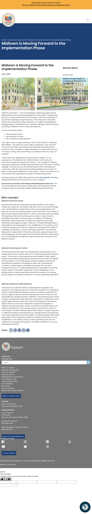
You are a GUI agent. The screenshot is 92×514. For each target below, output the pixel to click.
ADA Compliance (8, 388)
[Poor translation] (7, 479)
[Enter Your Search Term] (44, 362)
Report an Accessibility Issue (13, 436)
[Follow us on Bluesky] (25, 446)
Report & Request (8, 368)
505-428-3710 (7, 429)
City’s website (44, 177)
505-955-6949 (7, 423)
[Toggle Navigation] (87, 20)
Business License (8, 374)
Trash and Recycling (9, 381)
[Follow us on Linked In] (47, 441)
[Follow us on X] (69, 441)
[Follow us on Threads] (47, 446)
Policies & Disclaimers (8, 465)
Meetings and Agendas (10, 370)
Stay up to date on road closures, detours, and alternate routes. (46, 5)
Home (4, 40)
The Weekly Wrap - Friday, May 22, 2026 (75, 92)
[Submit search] (88, 362)
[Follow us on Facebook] (3, 441)
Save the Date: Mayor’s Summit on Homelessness (76, 102)
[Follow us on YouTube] (3, 446)
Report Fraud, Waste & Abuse (13, 390)
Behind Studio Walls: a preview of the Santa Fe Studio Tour (74, 81)
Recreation (6, 386)
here (51, 183)
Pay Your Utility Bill (8, 372)
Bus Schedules (7, 384)
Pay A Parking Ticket (9, 379)
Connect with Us (9, 453)
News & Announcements (17, 40)
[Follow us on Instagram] (25, 441)
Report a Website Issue (11, 396)
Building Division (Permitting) (12, 377)
